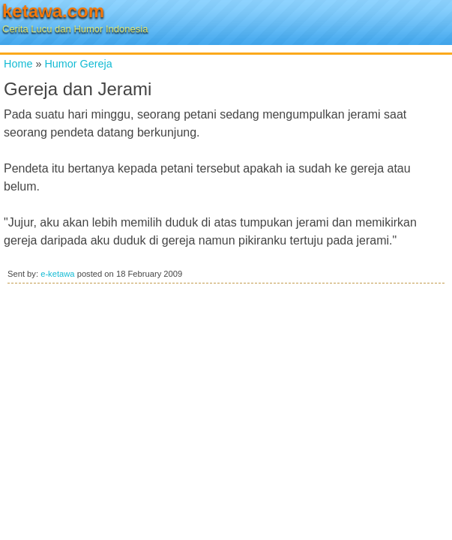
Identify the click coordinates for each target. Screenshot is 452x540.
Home (18, 64)
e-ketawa (57, 273)
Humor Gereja (78, 64)
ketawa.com (53, 11)
